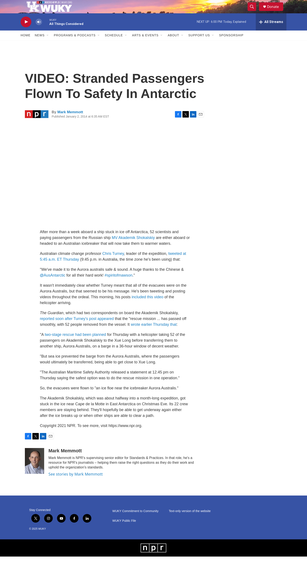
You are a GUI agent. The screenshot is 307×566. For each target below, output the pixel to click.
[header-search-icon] (254, 11)
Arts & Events (145, 44)
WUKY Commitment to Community (135, 520)
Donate (275, 11)
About (173, 44)
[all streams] (271, 31)
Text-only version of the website (190, 520)
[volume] (38, 31)
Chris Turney (113, 263)
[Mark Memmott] (34, 470)
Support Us (199, 44)
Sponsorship (231, 44)
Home (25, 44)
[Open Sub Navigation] (48, 44)
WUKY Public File (124, 530)
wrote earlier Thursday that (154, 334)
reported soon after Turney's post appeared (77, 328)
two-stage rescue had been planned (75, 344)
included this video (147, 306)
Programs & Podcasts (75, 44)
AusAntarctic (54, 284)
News (40, 44)
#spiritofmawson (118, 284)
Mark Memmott (70, 121)
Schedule (114, 44)
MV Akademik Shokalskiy (133, 247)
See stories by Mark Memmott (75, 483)
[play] (26, 31)
